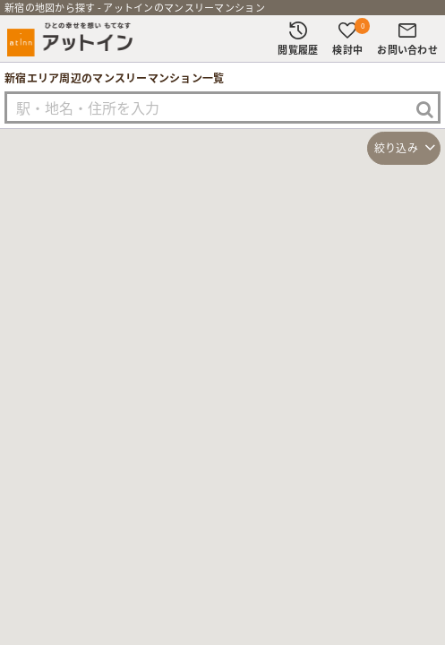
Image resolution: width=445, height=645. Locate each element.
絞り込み (396, 148)
